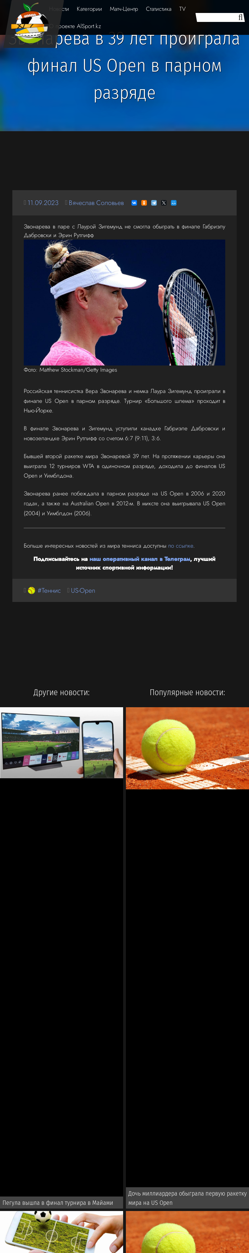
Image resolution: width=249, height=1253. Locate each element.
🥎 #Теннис (44, 590)
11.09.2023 (43, 202)
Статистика (159, 9)
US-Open (83, 590)
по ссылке (180, 545)
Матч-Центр (124, 9)
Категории (89, 9)
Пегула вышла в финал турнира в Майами (57, 1202)
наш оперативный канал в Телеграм (139, 559)
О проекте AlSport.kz (75, 26)
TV (182, 9)
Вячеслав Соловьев (96, 202)
